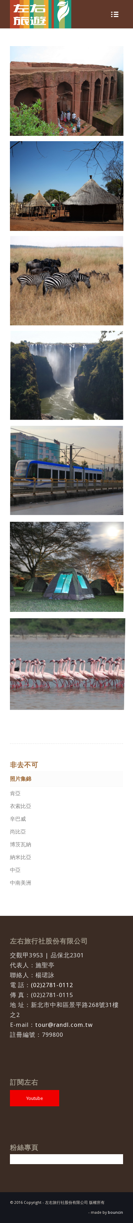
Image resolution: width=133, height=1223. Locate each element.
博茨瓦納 (20, 844)
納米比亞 (20, 857)
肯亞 (15, 793)
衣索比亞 (20, 806)
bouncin (115, 1212)
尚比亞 (18, 832)
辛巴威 (18, 819)
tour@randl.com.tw (64, 1024)
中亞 (15, 870)
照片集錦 (20, 779)
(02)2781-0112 (52, 985)
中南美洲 (20, 883)
